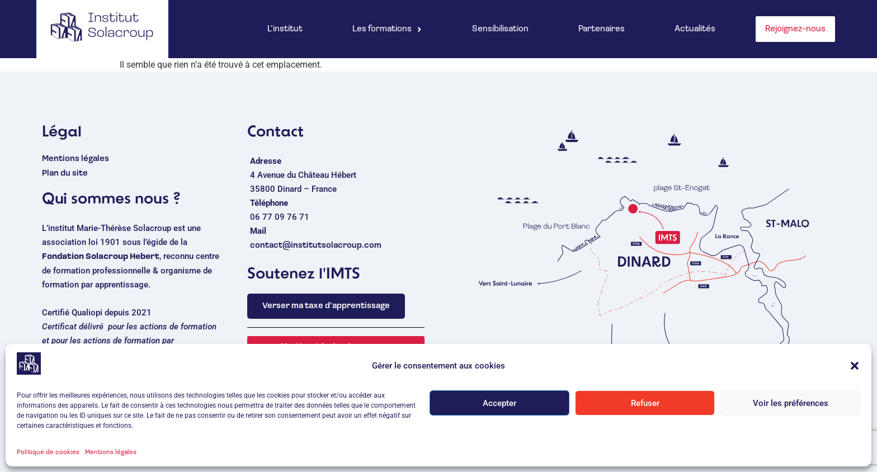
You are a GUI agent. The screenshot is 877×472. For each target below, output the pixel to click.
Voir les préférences (790, 409)
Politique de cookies (48, 458)
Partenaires (601, 29)
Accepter (499, 409)
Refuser (645, 409)
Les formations (387, 29)
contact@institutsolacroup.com (315, 246)
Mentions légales (110, 458)
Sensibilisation (500, 29)
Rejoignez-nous (795, 29)
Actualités (695, 29)
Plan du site (65, 173)
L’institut (285, 29)
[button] (854, 371)
